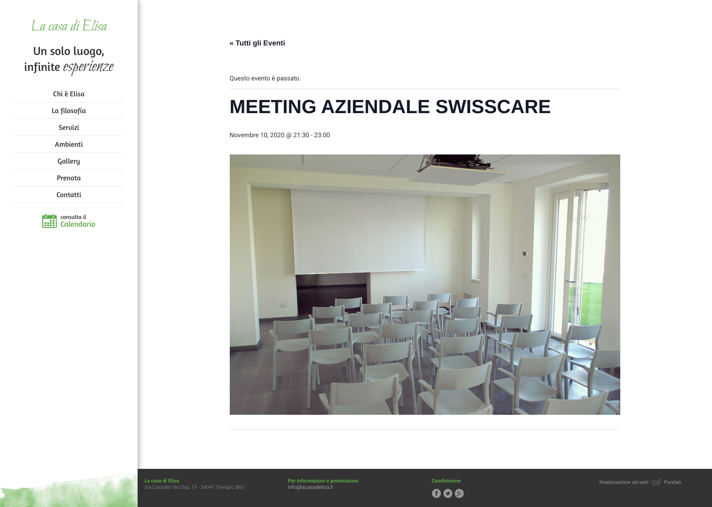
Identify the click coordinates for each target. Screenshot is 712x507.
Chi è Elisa (68, 93)
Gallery (69, 160)
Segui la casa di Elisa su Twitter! (447, 493)
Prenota (69, 177)
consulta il (77, 221)
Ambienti (69, 144)
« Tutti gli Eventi (257, 43)
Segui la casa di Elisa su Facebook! (436, 493)
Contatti (68, 194)
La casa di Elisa (69, 27)
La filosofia (69, 110)
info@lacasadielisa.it (310, 487)
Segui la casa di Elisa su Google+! (459, 493)
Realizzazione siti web (623, 482)
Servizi (69, 127)
